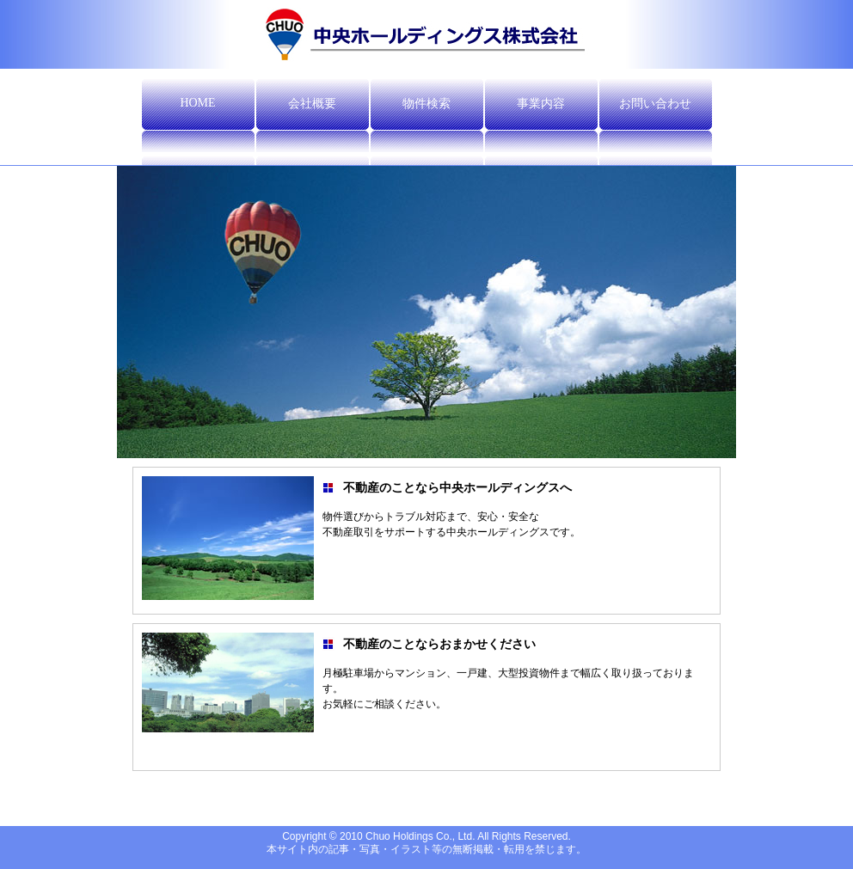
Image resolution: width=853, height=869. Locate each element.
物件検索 (426, 103)
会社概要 (312, 103)
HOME (197, 102)
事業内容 (541, 103)
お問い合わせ (655, 103)
